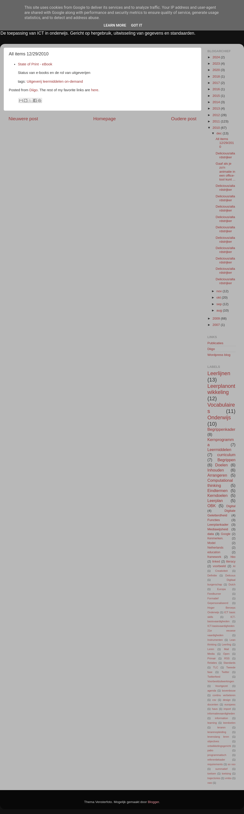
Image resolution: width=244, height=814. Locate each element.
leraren (221, 727)
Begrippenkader (221, 429)
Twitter (225, 672)
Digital (230, 506)
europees (229, 704)
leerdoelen (229, 722)
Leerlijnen (218, 373)
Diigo (33, 90)
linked (216, 561)
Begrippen (226, 460)
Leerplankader (217, 524)
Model (211, 543)
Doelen (221, 465)
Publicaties (215, 343)
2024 (217, 57)
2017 (217, 83)
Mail (226, 649)
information (221, 718)
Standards (229, 662)
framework (214, 557)
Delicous (230, 575)
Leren (210, 649)
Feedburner (214, 593)
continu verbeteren (224, 695)
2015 (217, 96)
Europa (221, 589)
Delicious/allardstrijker (225, 155)
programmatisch (216, 755)
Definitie (212, 575)
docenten (212, 704)
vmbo (228, 778)
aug (219, 310)
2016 (217, 89)
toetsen (211, 773)
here (94, 90)
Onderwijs (219, 417)
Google (225, 534)
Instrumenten (215, 639)
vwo (209, 782)
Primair (211, 658)
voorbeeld (219, 566)
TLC (215, 667)
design (227, 699)
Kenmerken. (215, 538)
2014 (217, 102)
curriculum (226, 454)
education (213, 552)
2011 (217, 121)
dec (219, 133)
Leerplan (215, 500)
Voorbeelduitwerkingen (220, 681)
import (227, 708)
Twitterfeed (213, 676)
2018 (217, 76)
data (210, 534)
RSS (227, 658)
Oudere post (183, 118)
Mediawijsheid (217, 529)
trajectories (213, 778)
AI (234, 566)
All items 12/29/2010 (225, 143)
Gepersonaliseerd (217, 603)
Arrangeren (217, 475)
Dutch (232, 584)
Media (210, 653)
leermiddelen (53, 81)
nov (219, 291)
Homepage (104, 118)
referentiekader (216, 759)
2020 (217, 70)
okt (219, 297)
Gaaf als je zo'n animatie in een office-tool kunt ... (225, 171)
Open (226, 653)
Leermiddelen (219, 449)
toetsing (226, 773)
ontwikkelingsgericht (219, 745)
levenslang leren (218, 736)
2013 (217, 108)
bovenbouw (228, 690)
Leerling (226, 644)
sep (219, 304)
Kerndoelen (217, 495)
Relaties (212, 662)
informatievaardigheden (221, 713)
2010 (217, 128)
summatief (221, 768)
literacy (230, 561)
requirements (215, 764)
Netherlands (215, 547)
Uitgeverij (34, 81)
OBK (211, 505)
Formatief (213, 598)
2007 (217, 325)
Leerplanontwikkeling (221, 389)
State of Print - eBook (35, 64)
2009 (217, 318)
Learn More (115, 25)
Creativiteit (221, 570)
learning (212, 722)
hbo (233, 557)
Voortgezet (221, 685)
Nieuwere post (23, 118)
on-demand (74, 81)
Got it (136, 25)
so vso (231, 764)
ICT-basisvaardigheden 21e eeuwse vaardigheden (221, 630)
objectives (213, 741)
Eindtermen (217, 490)
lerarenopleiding (216, 732)
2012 (217, 115)
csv (214, 699)
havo (215, 708)
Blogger (153, 802)
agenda (211, 690)
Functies (213, 520)
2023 (217, 63)
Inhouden (215, 470)
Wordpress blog (218, 355)
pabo (210, 750)
